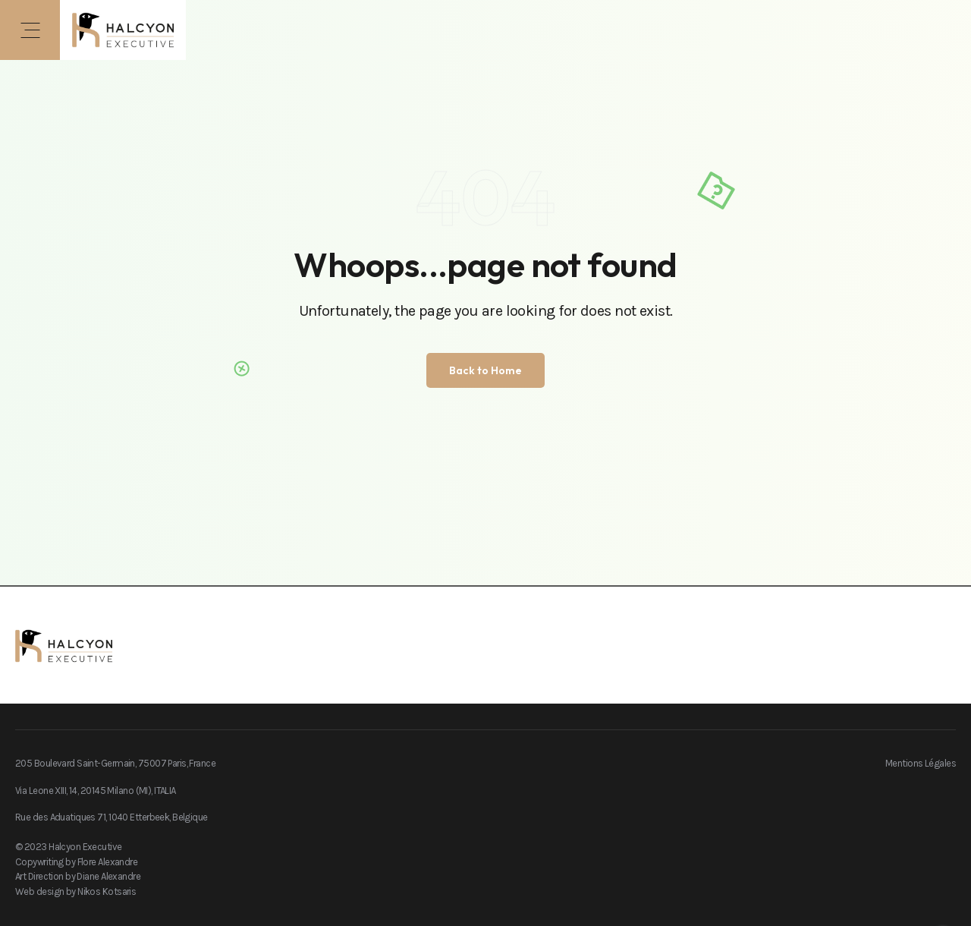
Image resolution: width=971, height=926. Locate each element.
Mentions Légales (920, 763)
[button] (30, 30)
